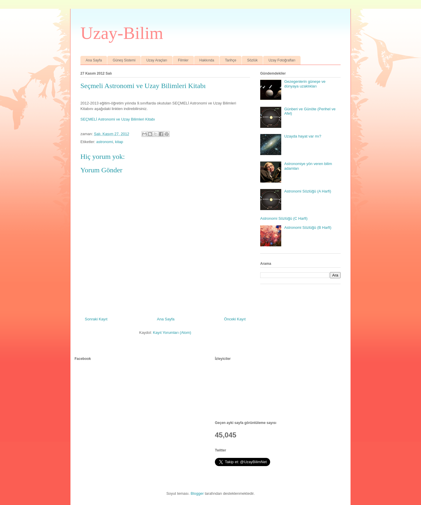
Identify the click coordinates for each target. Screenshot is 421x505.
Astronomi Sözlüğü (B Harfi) (307, 227)
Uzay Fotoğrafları (281, 60)
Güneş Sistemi (124, 60)
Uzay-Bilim (121, 33)
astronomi (104, 142)
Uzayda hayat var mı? (302, 136)
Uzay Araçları (156, 60)
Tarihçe (230, 60)
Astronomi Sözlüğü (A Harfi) (307, 191)
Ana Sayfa (94, 60)
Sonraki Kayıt (96, 319)
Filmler (183, 60)
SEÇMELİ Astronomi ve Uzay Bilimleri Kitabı (117, 119)
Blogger (197, 493)
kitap (119, 142)
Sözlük (252, 60)
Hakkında (206, 60)
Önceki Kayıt (235, 319)
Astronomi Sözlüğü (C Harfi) (284, 218)
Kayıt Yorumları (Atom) (172, 332)
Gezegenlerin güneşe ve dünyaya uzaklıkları (304, 83)
